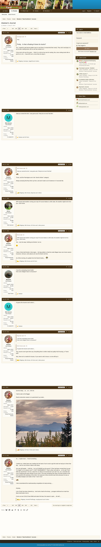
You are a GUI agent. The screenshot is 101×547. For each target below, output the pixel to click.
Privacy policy (85, 541)
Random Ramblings (84, 77)
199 (26, 28)
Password (78, 38)
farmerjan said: (20, 36)
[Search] (96, 11)
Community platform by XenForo (50, 545)
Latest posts (82, 57)
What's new (25, 11)
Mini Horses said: (21, 168)
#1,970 (70, 455)
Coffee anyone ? (83, 73)
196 (16, 28)
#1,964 (70, 198)
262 (31, 28)
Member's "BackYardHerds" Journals (88, 71)
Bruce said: (20, 234)
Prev (4, 28)
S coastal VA (10, 137)
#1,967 (70, 299)
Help (91, 541)
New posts (4, 14)
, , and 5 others (29, 449)
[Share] (66, 33)
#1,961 (70, 32)
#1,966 (70, 266)
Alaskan (5, 25)
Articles (37, 11)
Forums (15, 11)
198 (22, 28)
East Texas (10, 293)
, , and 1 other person (32, 225)
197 (19, 28)
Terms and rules (77, 541)
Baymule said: (20, 335)
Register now (93, 51)
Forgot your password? (82, 43)
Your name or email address (83, 32)
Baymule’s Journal (84, 87)
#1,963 (70, 164)
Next (35, 28)
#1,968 (70, 331)
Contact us (69, 541)
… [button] (9, 28)
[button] (30, 11)
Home (6, 11)
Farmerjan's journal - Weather (86, 68)
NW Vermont (10, 225)
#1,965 (70, 230)
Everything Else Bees (84, 65)
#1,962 (70, 110)
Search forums (11, 14)
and (24, 137)
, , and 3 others (29, 61)
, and (28, 261)
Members (47, 11)
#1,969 (70, 387)
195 (13, 28)
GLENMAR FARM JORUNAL (86, 79)
